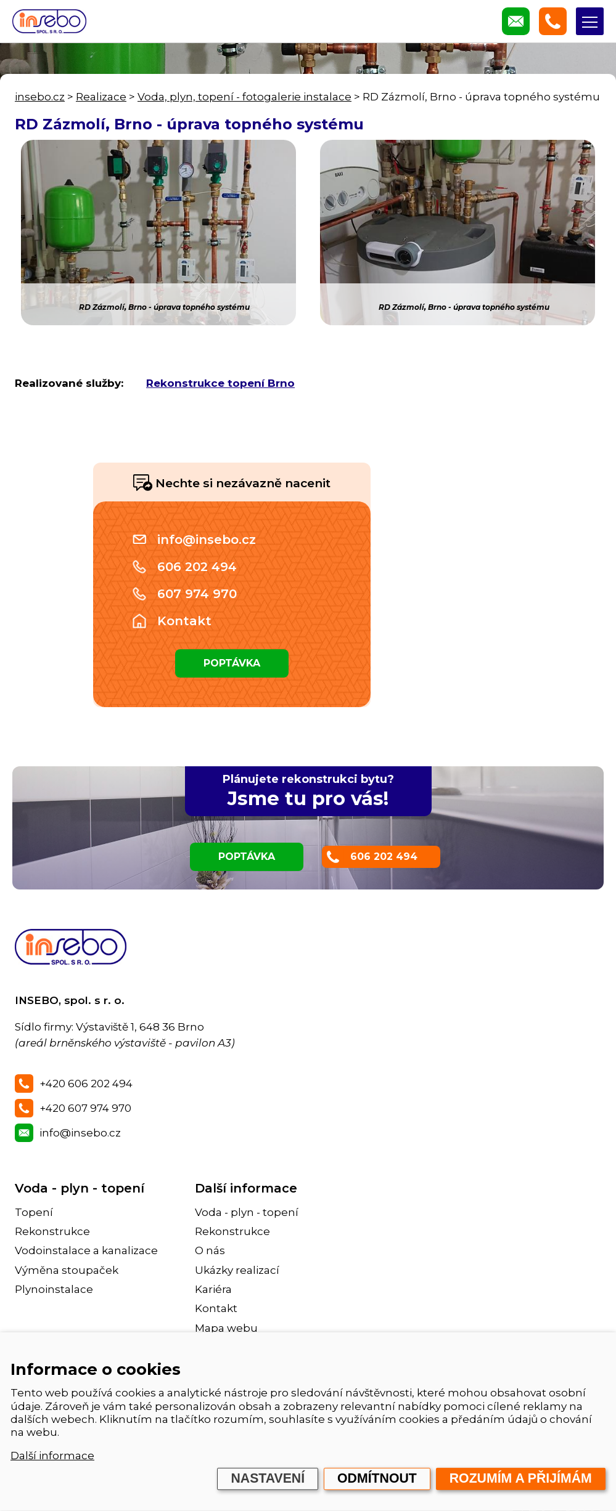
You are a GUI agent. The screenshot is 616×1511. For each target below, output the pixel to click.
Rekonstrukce (52, 1231)
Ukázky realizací (237, 1270)
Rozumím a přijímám (521, 1478)
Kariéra (213, 1289)
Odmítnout (377, 1478)
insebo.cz (40, 97)
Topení (34, 1212)
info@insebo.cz (206, 539)
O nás (210, 1250)
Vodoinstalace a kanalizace (86, 1250)
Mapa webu (226, 1328)
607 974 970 (197, 593)
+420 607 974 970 (85, 1108)
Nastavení (268, 1478)
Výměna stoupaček (66, 1270)
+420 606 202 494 (86, 1083)
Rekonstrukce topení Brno (220, 383)
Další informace (52, 1455)
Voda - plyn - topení (79, 1188)
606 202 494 (197, 566)
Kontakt (184, 621)
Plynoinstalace (54, 1289)
